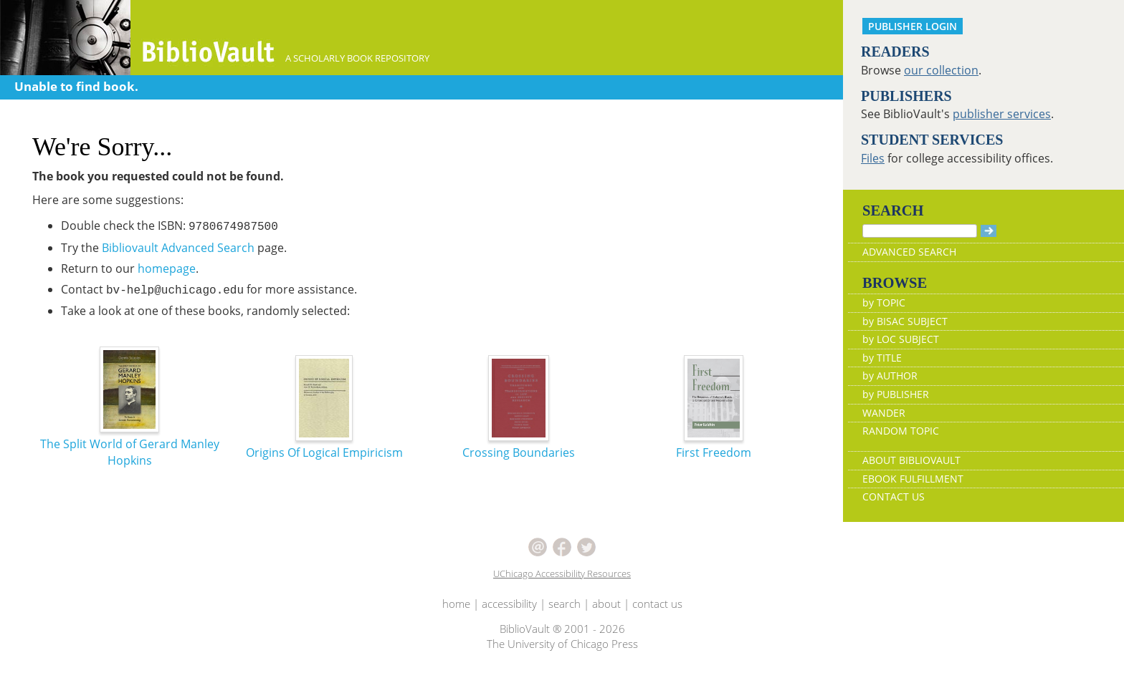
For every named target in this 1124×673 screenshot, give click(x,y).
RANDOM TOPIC (900, 430)
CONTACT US (893, 496)
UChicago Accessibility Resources (562, 573)
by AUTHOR (890, 375)
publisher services (1002, 114)
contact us (657, 603)
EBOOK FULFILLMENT (912, 478)
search (564, 603)
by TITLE (882, 357)
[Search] (919, 231)
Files (873, 158)
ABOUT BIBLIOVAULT (911, 460)
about (606, 603)
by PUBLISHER (895, 394)
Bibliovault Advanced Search (178, 248)
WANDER (883, 413)
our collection (941, 70)
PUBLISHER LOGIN (912, 26)
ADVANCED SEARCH (909, 251)
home (456, 603)
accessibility (509, 603)
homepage (167, 268)
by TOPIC (883, 302)
